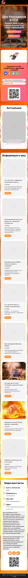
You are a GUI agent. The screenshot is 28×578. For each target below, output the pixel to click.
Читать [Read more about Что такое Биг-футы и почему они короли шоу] (8, 317)
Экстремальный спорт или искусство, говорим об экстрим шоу (13, 221)
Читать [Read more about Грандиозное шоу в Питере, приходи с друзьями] (8, 433)
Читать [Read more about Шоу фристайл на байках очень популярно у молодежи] (8, 278)
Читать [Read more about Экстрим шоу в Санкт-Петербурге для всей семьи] (8, 396)
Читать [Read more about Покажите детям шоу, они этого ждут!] (8, 473)
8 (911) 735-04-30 (13, 488)
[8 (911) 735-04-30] (4, 488)
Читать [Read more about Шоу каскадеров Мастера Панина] (8, 356)
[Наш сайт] (4, 499)
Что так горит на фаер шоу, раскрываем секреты (14, 141)
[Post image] (14, 127)
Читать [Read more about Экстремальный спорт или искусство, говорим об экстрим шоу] (8, 235)
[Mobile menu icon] (25, 2)
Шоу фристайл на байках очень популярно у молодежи (12, 264)
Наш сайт (9, 499)
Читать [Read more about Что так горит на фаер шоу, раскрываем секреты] (8, 193)
